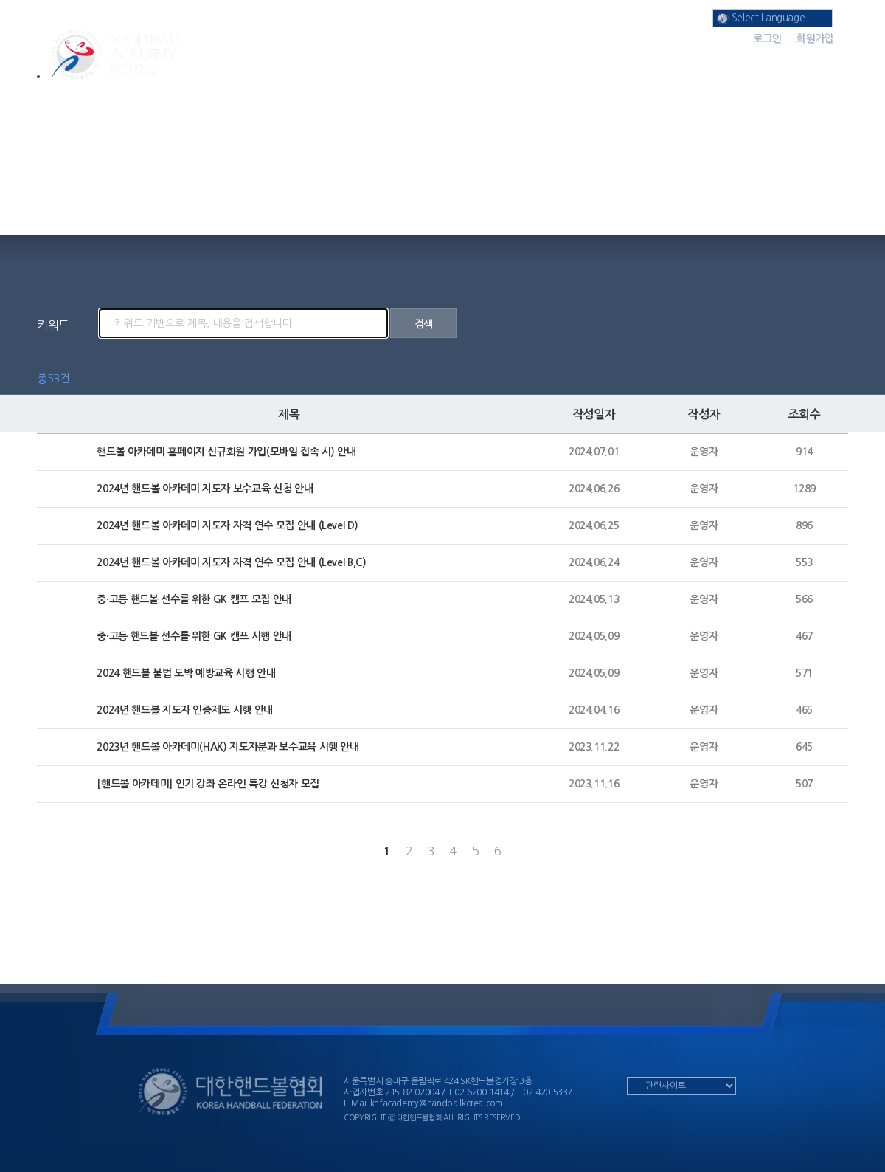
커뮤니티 (781, 58)
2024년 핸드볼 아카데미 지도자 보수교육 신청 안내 (205, 488)
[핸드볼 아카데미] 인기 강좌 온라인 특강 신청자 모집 (208, 784)
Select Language (761, 18)
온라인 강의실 (422, 58)
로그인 (767, 38)
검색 (423, 324)
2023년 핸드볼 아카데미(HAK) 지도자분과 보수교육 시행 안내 (227, 747)
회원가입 (814, 38)
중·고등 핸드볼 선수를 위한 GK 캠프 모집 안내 (194, 599)
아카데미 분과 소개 (303, 58)
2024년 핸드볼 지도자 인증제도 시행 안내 (185, 710)
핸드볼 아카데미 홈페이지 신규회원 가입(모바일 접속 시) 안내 (226, 452)
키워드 (53, 325)
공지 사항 (661, 58)
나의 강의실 (542, 58)
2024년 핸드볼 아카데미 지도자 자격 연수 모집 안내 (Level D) (227, 525)
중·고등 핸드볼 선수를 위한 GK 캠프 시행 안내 (194, 636)
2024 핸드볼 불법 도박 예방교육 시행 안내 (186, 673)
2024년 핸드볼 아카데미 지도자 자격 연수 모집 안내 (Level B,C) (231, 562)
